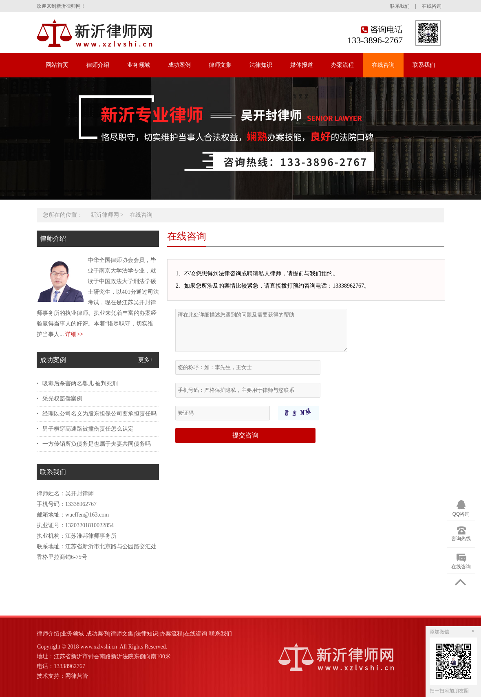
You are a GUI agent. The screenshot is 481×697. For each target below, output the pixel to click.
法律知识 (260, 65)
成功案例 (179, 65)
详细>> (74, 334)
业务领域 (138, 65)
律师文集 (220, 65)
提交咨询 (245, 435)
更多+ (145, 360)
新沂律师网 (104, 215)
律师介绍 (97, 65)
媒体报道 (301, 65)
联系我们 (400, 6)
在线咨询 (431, 6)
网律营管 (76, 676)
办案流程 (342, 65)
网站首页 (57, 65)
